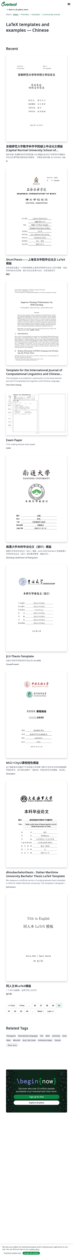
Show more (12, 1045)
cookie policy (34, 1249)
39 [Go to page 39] (53, 1005)
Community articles (51, 14)
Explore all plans (36, 1102)
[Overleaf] (9, 4)
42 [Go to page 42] (15, 1011)
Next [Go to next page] (41, 1011)
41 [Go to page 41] (9, 1011)
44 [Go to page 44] (27, 1011)
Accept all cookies (31, 1253)
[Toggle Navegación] (69, 4)
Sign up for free (36, 1097)
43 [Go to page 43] (21, 1011)
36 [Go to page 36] (35, 1005)
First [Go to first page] (11, 1005)
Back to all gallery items (17, 9)
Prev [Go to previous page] (21, 1005)
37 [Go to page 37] (41, 1005)
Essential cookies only (12, 1253)
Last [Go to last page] (50, 1011)
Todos (15, 14)
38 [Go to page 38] (47, 1005)
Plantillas (25, 14)
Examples (36, 14)
